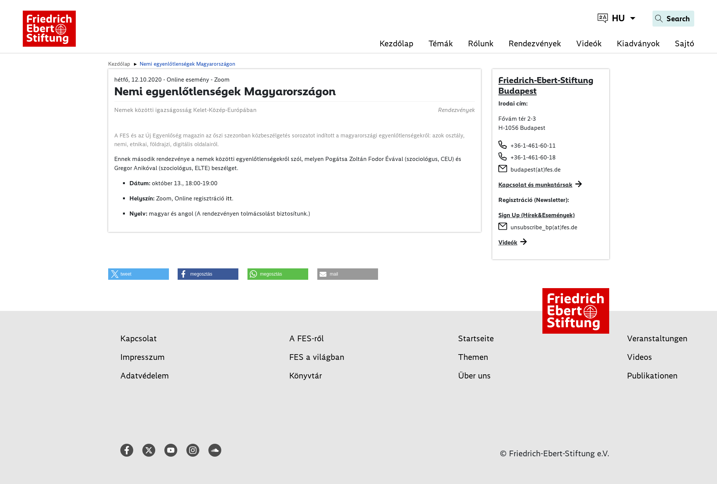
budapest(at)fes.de (536, 169)
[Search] (673, 19)
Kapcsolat (138, 338)
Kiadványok (638, 43)
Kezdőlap (396, 43)
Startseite (476, 338)
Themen (473, 357)
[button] (138, 274)
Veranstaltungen (657, 338)
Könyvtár (305, 375)
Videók (589, 43)
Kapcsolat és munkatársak (535, 184)
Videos (639, 357)
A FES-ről (306, 338)
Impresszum (142, 357)
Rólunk (480, 43)
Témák (441, 43)
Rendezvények (535, 43)
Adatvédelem (144, 375)
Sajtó (684, 43)
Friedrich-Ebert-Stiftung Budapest (545, 85)
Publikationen (652, 375)
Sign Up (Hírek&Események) (536, 215)
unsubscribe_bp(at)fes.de (544, 227)
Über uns (474, 375)
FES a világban (316, 357)
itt (229, 198)
